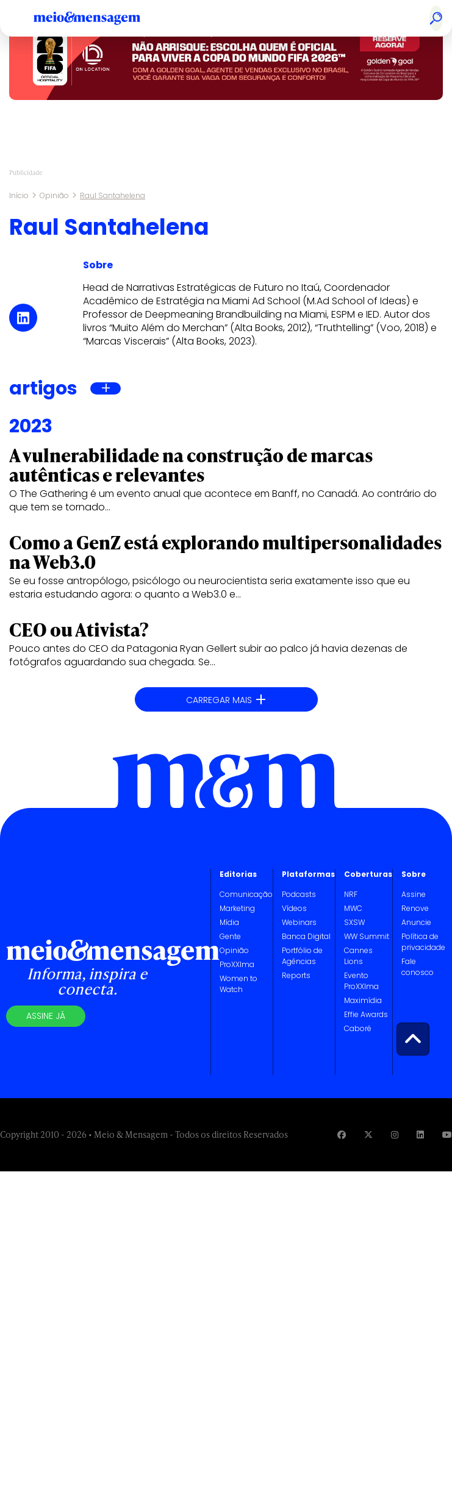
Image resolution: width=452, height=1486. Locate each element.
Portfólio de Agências (302, 955)
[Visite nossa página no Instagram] (394, 1134)
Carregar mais (226, 700)
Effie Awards (366, 1014)
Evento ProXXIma (361, 980)
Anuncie (416, 922)
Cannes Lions (358, 955)
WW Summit (366, 936)
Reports (296, 975)
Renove (415, 908)
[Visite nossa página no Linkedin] (420, 1134)
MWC (353, 908)
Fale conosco (417, 966)
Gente (230, 936)
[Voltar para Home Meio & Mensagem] (101, 18)
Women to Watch (238, 984)
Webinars (299, 922)
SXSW (354, 922)
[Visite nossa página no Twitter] (368, 1134)
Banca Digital (306, 936)
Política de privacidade (423, 941)
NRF (350, 894)
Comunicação (246, 894)
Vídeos (294, 908)
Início (19, 195)
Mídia (229, 922)
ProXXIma (237, 964)
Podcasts (299, 894)
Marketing (237, 908)
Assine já (45, 1016)
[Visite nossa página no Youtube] (447, 1134)
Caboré (357, 1028)
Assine (413, 894)
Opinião (54, 195)
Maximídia (363, 1000)
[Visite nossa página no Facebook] (341, 1134)
